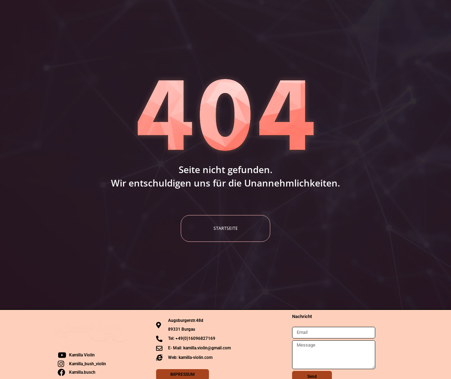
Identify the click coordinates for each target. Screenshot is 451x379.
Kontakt (330, 10)
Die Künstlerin (146, 10)
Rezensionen (291, 10)
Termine (186, 10)
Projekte (252, 10)
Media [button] (218, 10)
